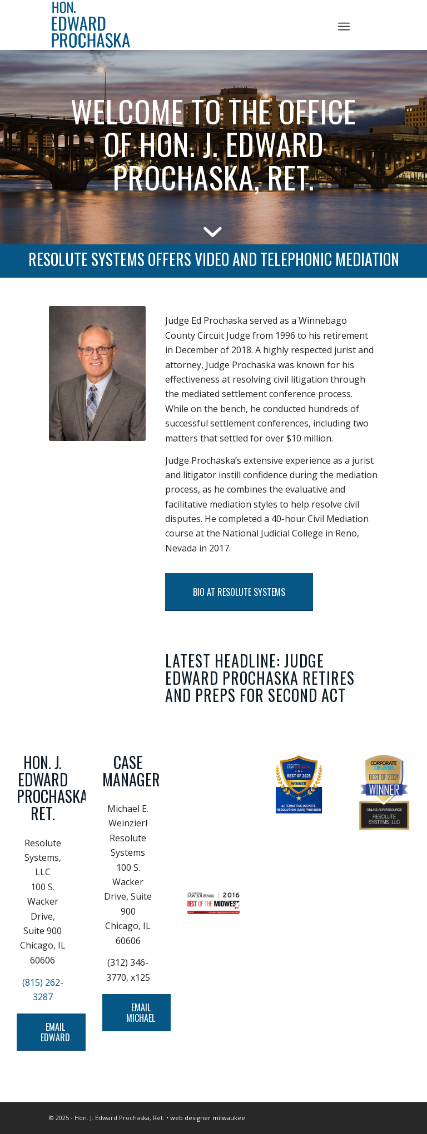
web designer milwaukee (207, 1117)
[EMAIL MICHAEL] (141, 1012)
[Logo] (213, 25)
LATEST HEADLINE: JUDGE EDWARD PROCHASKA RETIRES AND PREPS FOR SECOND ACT (260, 677)
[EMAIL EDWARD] (55, 1032)
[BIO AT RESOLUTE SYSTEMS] (239, 592)
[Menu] (344, 25)
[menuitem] (344, 25)
